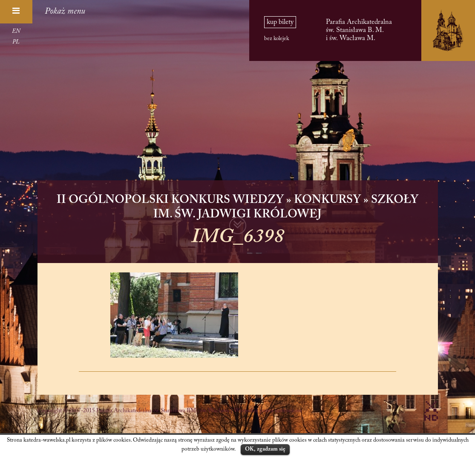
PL (16, 42)
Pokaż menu (65, 11)
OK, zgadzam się (265, 449)
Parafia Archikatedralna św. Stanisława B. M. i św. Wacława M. (359, 30)
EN (16, 32)
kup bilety (280, 22)
